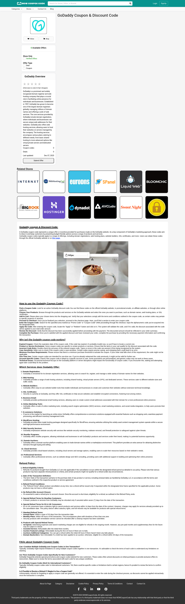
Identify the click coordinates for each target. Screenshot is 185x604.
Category (58, 584)
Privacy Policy (98, 584)
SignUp (163, 3)
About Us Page (45, 584)
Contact (130, 584)
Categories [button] (16, 9)
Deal (28, 65)
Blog (52, 9)
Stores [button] (29, 9)
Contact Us (42, 9)
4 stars (36, 84)
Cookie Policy (83, 584)
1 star (25, 84)
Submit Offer (38, 161)
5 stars (39, 84)
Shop (46, 39)
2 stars (28, 84)
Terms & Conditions (115, 584)
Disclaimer (70, 584)
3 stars (32, 84)
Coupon (29, 68)
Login (155, 3)
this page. (56, 238)
